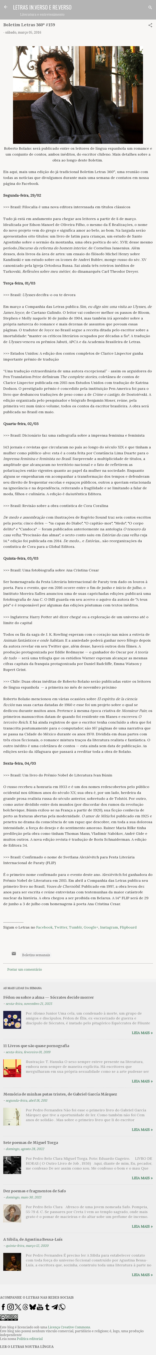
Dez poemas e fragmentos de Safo (34, 1191)
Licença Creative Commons (69, 1327)
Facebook (44, 927)
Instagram (109, 927)
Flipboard (128, 927)
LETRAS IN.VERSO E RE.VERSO (42, 7)
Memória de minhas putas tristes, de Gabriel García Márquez (60, 1094)
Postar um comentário (24, 969)
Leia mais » (142, 1032)
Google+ (91, 927)
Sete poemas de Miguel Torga (30, 1142)
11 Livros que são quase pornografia (36, 1045)
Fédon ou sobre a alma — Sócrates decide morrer (48, 997)
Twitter (60, 927)
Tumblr (75, 927)
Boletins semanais (36, 955)
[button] (150, 26)
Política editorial (30, 1339)
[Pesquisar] (150, 8)
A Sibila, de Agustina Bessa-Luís (33, 1239)
